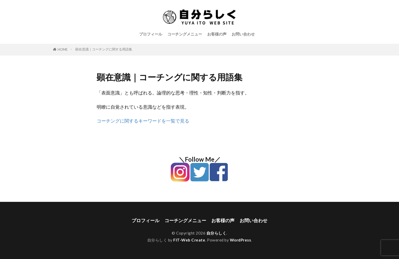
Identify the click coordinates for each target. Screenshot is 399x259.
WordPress (240, 240)
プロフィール (150, 34)
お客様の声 (216, 34)
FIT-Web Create (189, 240)
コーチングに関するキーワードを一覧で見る (143, 121)
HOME (63, 49)
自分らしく (216, 233)
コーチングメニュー (184, 34)
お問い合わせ (243, 34)
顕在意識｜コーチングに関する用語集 (103, 49)
